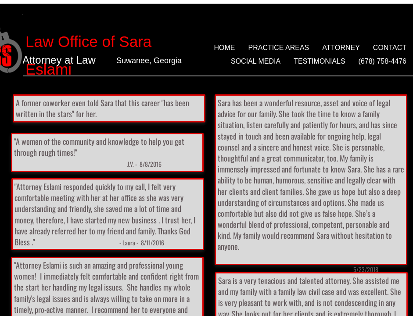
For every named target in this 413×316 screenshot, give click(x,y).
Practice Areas (278, 47)
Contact (389, 47)
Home (224, 47)
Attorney (341, 47)
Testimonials (319, 61)
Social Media (255, 61)
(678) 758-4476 (382, 61)
